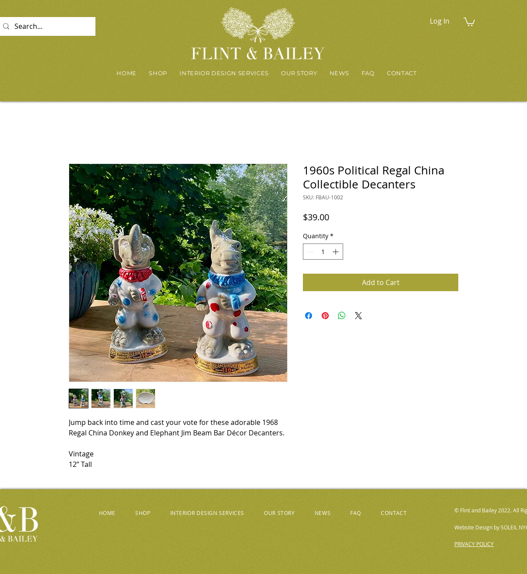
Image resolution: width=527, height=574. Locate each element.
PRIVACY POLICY (474, 543)
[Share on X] (358, 315)
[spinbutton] (323, 251)
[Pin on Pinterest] (325, 315)
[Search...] (45, 26)
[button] (469, 21)
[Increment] (336, 251)
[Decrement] (309, 251)
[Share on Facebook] (308, 315)
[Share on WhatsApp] (342, 315)
